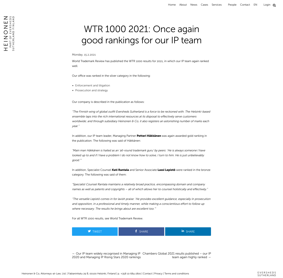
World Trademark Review (126, 218)
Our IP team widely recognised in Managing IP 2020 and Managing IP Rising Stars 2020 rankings (106, 255)
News (193, 4)
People (232, 4)
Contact (245, 4)
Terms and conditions (176, 273)
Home (172, 4)
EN (255, 4)
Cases (204, 4)
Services (217, 4)
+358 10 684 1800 (131, 273)
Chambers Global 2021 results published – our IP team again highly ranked (177, 255)
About (183, 4)
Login (267, 4)
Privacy (158, 273)
